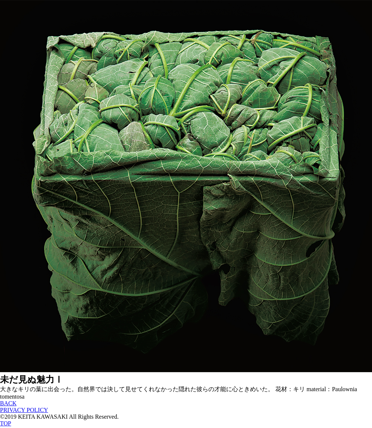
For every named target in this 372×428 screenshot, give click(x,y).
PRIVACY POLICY (24, 410)
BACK (8, 403)
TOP (5, 423)
